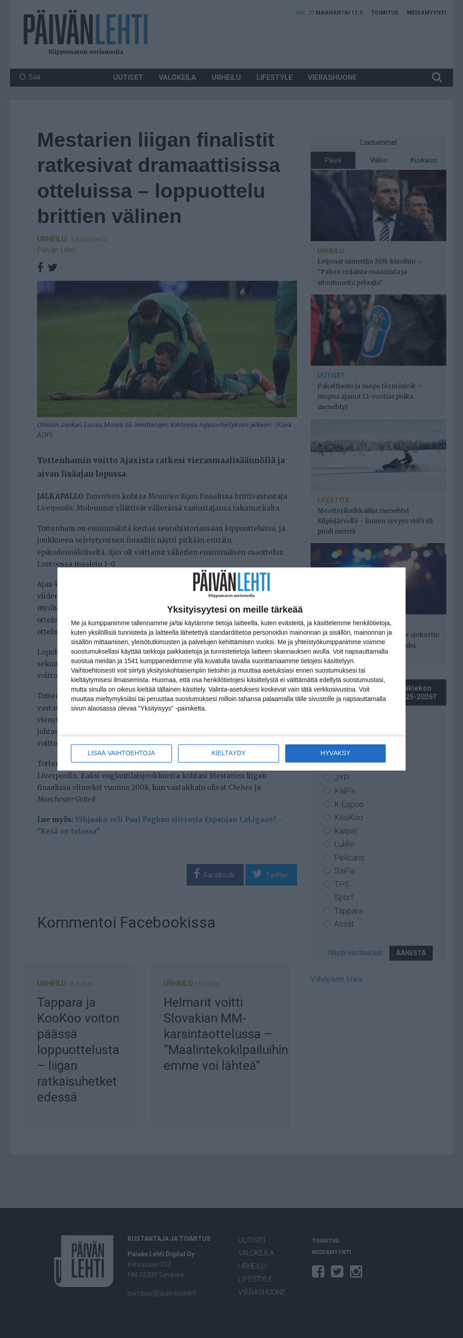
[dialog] (231, 669)
